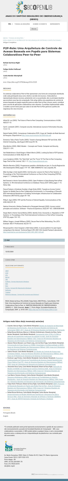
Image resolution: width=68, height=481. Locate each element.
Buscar (34, 29)
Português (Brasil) (9, 413)
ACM (6, 273)
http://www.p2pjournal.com (38, 161)
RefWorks (8, 290)
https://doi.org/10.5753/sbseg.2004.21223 (22, 82)
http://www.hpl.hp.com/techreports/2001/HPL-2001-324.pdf (23, 232)
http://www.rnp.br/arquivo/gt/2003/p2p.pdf (36, 135)
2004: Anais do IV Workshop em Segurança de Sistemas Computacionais (32, 40)
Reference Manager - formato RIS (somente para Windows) (22, 294)
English (5, 416)
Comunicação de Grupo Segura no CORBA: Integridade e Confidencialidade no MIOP (36, 345)
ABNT (7, 271)
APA (6, 275)
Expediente (55, 24)
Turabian (7, 292)
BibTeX (7, 277)
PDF (8, 240)
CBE (6, 279)
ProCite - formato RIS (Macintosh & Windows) (18, 288)
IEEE (6, 284)
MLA (6, 286)
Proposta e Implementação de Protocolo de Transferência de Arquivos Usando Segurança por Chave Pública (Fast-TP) (35, 360)
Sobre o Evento (40, 24)
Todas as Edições (22, 24)
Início (5, 38)
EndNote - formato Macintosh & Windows (17, 281)
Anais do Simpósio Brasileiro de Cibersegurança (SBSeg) (34, 18)
